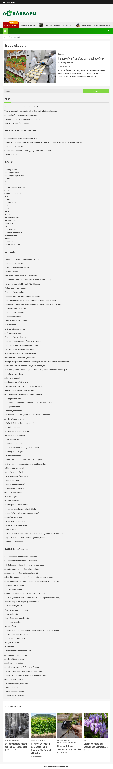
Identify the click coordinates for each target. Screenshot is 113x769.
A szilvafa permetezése (13, 444)
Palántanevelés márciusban (15, 288)
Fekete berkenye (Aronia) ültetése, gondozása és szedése (27, 415)
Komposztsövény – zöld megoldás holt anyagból (23, 345)
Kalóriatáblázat (10, 202)
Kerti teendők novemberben (15, 337)
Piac (6, 226)
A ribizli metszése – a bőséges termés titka (21, 448)
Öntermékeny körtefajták (13, 472)
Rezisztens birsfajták (12, 622)
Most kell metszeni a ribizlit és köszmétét (20, 276)
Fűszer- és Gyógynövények (15, 188)
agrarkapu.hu (66, 66)
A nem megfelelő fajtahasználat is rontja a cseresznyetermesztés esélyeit (33, 598)
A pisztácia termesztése (14, 456)
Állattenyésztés (10, 170)
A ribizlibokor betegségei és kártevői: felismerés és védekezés (29, 403)
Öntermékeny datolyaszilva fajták (17, 618)
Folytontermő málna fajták (14, 489)
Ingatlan (7, 199)
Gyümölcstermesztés (12, 194)
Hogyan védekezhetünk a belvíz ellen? (19, 390)
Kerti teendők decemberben (15, 329)
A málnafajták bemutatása (14, 419)
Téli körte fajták (10, 626)
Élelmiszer (61, 54)
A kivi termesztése (11, 480)
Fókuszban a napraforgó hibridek (17, 123)
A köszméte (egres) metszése (16, 476)
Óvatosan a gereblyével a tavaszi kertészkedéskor (24, 394)
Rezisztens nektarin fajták (14, 585)
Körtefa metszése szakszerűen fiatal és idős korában (25, 464)
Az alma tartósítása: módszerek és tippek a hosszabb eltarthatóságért (31, 630)
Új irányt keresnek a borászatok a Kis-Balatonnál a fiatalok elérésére (30, 111)
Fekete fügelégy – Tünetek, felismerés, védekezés (24, 565)
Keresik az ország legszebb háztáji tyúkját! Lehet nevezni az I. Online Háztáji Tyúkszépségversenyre (43, 142)
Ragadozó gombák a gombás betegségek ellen (22, 296)
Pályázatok (8, 223)
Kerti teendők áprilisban (13, 146)
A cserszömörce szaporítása (15, 321)
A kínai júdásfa (10, 529)
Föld (6, 185)
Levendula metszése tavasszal (16, 268)
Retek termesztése (11, 325)
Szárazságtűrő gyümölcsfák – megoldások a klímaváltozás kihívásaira (31, 581)
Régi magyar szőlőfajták (13, 452)
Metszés (7, 214)
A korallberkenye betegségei (15, 525)
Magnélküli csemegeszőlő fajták (17, 431)
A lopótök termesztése (13, 517)
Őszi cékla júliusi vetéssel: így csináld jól (20, 358)
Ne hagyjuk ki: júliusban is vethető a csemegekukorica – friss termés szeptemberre (36, 362)
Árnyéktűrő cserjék (11, 439)
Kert (6, 206)
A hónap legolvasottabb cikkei (66, 742)
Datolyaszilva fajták (12, 643)
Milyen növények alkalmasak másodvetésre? (21, 513)
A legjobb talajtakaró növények (16, 382)
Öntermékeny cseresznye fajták (16, 610)
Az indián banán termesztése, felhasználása (21, 569)
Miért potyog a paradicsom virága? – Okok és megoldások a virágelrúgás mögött (35, 370)
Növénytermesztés (11, 217)
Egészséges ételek (12, 173)
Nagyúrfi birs (9, 647)
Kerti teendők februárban (14, 313)
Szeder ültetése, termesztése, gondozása (20, 115)
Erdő (6, 182)
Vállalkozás (8, 241)
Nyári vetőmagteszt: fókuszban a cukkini (20, 353)
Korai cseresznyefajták (13, 606)
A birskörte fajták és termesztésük (17, 651)
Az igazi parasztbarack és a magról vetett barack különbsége (28, 280)
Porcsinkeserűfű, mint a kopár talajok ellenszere (23, 386)
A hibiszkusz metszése (13, 542)
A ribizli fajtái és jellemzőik (14, 639)
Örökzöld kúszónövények (14, 468)
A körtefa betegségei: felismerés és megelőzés (23, 460)
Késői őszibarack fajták (13, 589)
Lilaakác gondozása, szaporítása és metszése (22, 119)
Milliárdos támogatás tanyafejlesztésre (59, 25)
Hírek (6, 197)
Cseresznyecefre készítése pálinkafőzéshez (22, 561)
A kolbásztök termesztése (14, 521)
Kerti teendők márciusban (14, 292)
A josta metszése (11, 155)
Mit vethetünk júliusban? (13, 374)
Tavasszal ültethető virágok (15, 435)
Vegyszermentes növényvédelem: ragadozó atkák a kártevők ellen (30, 300)
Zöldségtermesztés (12, 244)
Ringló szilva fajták (11, 614)
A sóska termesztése (12, 333)
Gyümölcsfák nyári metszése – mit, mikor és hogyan (24, 366)
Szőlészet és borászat (13, 232)
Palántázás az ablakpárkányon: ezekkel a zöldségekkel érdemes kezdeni (32, 304)
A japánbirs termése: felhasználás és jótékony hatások (25, 538)
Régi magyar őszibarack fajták (16, 505)
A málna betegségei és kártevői (16, 634)
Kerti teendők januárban (13, 317)
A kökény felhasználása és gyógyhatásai (20, 349)
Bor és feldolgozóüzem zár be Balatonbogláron (22, 107)
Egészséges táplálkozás (14, 176)
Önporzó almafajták (11, 501)
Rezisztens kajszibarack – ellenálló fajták (20, 509)
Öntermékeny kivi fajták (13, 493)
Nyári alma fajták (10, 497)
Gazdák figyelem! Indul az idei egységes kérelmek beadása (27, 151)
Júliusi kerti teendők (12, 378)
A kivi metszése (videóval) (14, 484)
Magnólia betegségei (12, 427)
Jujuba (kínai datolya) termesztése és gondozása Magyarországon (30, 577)
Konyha (7, 209)
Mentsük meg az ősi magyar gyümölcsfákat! (21, 602)
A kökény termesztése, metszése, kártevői (21, 573)
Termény (7, 238)
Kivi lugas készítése (12, 407)
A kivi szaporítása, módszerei (15, 655)
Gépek (6, 191)
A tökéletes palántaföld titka (15, 308)
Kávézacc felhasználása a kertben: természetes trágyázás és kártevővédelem (34, 534)
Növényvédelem (10, 220)
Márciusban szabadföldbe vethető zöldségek (22, 284)
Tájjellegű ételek (10, 235)
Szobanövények (10, 229)
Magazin (7, 211)
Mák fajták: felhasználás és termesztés (19, 423)
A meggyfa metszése (12, 399)
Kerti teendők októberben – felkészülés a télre (22, 341)
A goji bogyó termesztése (14, 411)
